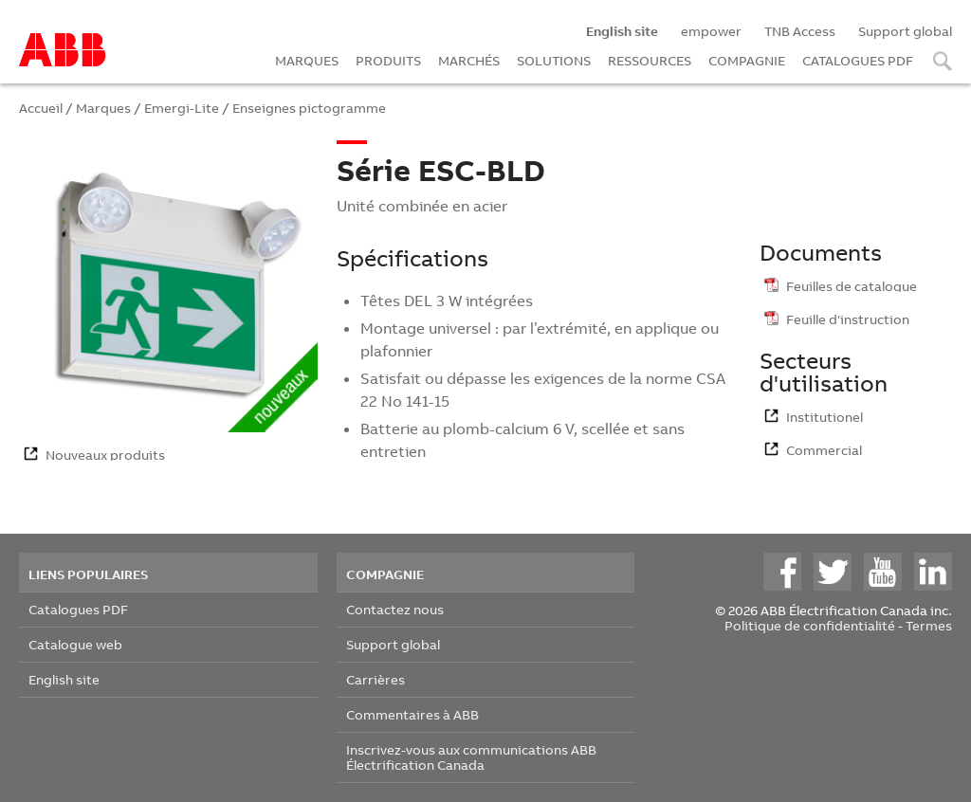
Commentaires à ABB (412, 714)
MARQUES (307, 60)
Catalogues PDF (78, 609)
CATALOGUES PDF (857, 60)
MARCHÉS (469, 60)
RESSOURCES (649, 60)
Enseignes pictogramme (309, 108)
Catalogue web (75, 644)
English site (64, 679)
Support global (905, 31)
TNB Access (799, 31)
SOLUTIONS (554, 60)
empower (711, 31)
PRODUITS (388, 60)
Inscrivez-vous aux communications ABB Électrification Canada (471, 757)
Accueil (41, 108)
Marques (103, 108)
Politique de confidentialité (809, 625)
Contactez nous (395, 609)
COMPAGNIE (746, 60)
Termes (929, 625)
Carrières (375, 679)
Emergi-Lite (181, 108)
